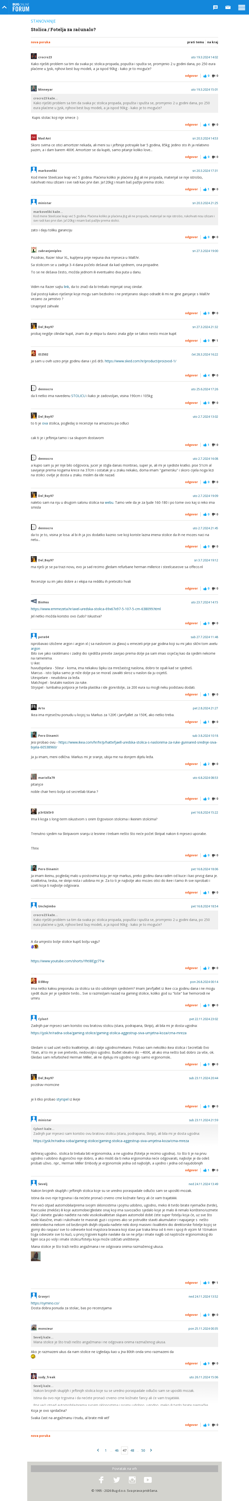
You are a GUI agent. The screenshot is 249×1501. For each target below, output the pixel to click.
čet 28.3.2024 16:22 (205, 354)
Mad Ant (44, 138)
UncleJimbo (47, 906)
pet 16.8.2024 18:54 (204, 906)
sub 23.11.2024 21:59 (203, 1120)
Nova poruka (40, 42)
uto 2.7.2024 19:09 (205, 496)
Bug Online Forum (21, 7)
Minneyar (45, 89)
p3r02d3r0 (45, 812)
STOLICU (78, 395)
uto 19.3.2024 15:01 (204, 89)
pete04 (43, 637)
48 (132, 1450)
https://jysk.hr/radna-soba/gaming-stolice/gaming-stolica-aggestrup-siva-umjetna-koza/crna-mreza (109, 1033)
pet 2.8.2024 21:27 (205, 708)
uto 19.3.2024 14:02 (204, 57)
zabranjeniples (50, 251)
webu (109, 502)
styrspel (62, 1099)
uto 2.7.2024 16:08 (205, 458)
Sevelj (42, 1184)
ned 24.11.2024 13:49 (203, 1184)
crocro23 (45, 57)
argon (35, 648)
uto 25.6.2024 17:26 (204, 389)
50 (143, 1450)
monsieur (45, 1328)
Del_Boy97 (45, 327)
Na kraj (212, 42)
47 (124, 1450)
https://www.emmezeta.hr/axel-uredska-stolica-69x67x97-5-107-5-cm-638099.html (96, 609)
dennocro (45, 389)
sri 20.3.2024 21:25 (205, 203)
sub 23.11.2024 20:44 (203, 1078)
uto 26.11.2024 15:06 (203, 1377)
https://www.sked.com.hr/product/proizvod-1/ (140, 361)
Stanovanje (43, 21)
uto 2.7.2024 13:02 (205, 416)
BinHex (43, 602)
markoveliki (47, 171)
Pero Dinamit (48, 735)
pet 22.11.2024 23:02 (203, 1019)
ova (45, 423)
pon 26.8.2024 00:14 (204, 982)
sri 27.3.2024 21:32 (205, 327)
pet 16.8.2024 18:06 (204, 869)
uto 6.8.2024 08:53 (205, 778)
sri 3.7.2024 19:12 (206, 560)
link (66, 286)
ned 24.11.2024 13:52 (203, 1296)
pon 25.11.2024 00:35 (203, 1328)
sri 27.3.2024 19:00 (205, 251)
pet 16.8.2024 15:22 (204, 812)
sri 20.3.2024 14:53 (205, 138)
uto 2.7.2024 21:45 (205, 528)
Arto (41, 708)
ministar (45, 203)
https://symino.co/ (45, 1303)
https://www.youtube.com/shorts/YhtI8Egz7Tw (67, 961)
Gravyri (44, 1296)
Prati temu (195, 42)
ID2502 (43, 354)
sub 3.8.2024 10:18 (205, 735)
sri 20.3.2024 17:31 (205, 171)
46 (117, 1450)
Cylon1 (43, 1019)
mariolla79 (46, 778)
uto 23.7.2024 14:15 (204, 602)
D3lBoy (43, 982)
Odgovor (191, 76)
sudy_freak (46, 1377)
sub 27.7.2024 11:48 (204, 637)
